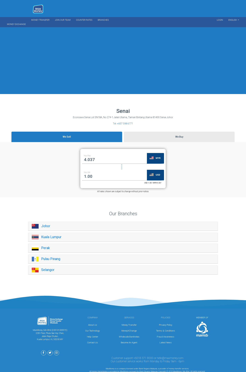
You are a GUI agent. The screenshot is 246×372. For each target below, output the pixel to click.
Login (220, 20)
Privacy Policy (165, 325)
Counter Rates (84, 20)
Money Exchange (16, 24)
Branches (103, 20)
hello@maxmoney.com (170, 358)
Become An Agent (129, 342)
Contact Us (92, 342)
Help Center (92, 336)
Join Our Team (63, 20)
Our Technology (92, 330)
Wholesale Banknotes (129, 336)
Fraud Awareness (165, 336)
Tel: (123, 123)
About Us (92, 325)
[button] (158, 158)
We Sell (67, 136)
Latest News (166, 342)
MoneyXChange (129, 330)
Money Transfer (40, 20)
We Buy (179, 136)
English (232, 20)
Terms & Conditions (165, 330)
